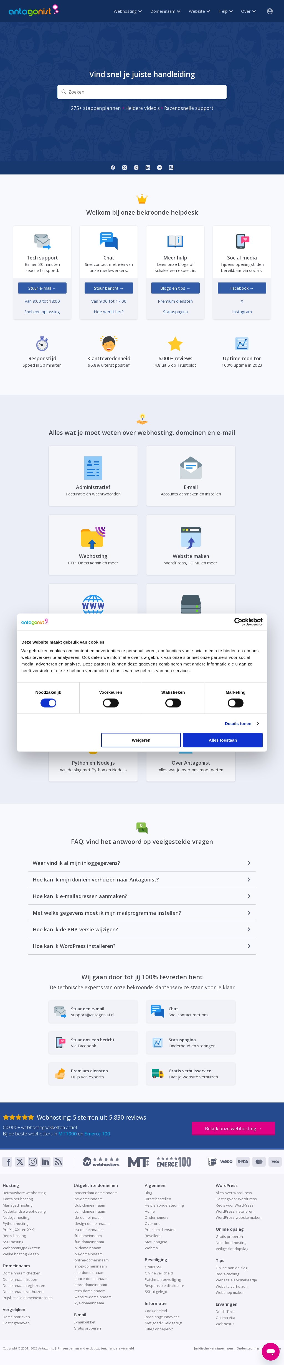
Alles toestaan (223, 740)
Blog (148, 1192)
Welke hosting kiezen (21, 1253)
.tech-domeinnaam (89, 1290)
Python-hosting (15, 1223)
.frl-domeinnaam (88, 1235)
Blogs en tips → (175, 288)
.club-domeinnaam (89, 1205)
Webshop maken (230, 1292)
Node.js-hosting (16, 1217)
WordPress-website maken (239, 1217)
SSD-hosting (13, 1241)
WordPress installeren (234, 1211)
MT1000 (67, 1133)
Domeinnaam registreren (24, 1285)
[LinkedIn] (148, 167)
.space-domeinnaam (91, 1278)
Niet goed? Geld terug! (163, 1322)
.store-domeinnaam (90, 1284)
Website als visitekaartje (236, 1279)
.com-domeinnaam (89, 1211)
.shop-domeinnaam (90, 1266)
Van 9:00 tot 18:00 (42, 301)
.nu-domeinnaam (88, 1253)
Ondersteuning (248, 1348)
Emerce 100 (97, 1133)
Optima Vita (225, 1317)
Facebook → (242, 288)
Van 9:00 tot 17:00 (108, 301)
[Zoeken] (142, 92)
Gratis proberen (87, 1328)
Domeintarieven (16, 1316)
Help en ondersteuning (164, 1205)
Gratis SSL (153, 1266)
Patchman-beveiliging (163, 1279)
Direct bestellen (158, 1198)
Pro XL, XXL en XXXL (19, 1229)
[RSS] (171, 167)
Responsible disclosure (164, 1285)
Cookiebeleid (156, 1310)
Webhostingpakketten (21, 1247)
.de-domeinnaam (88, 1217)
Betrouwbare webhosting (24, 1192)
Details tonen (238, 723)
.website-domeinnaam (92, 1296)
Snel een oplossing (42, 311)
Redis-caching (227, 1273)
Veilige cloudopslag (232, 1248)
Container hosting (18, 1198)
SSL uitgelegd (156, 1291)
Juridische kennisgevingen (213, 1348)
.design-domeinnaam (92, 1223)
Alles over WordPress (234, 1192)
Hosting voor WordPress (236, 1198)
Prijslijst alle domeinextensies (28, 1297)
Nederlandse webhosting (24, 1211)
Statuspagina (175, 311)
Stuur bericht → (109, 288)
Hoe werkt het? (109, 311)
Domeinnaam (165, 11)
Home (150, 1211)
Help (226, 11)
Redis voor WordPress (234, 1205)
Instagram (242, 311)
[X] (124, 167)
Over (248, 11)
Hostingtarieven (16, 1322)
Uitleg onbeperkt (159, 1329)
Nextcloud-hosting (231, 1242)
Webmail (152, 1247)
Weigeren (141, 740)
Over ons (152, 1223)
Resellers (153, 1235)
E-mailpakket (84, 1322)
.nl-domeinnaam (87, 1247)
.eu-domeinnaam (88, 1229)
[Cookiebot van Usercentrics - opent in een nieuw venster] (238, 622)
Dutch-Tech (225, 1311)
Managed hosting (17, 1205)
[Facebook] (113, 167)
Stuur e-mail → (42, 288)
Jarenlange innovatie (162, 1316)
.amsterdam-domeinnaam (96, 1192)
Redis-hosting (14, 1235)
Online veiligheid (159, 1273)
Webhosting (128, 11)
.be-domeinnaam (88, 1198)
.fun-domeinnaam (89, 1241)
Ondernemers (157, 1217)
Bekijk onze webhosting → (233, 1128)
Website (199, 11)
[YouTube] (159, 167)
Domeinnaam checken (21, 1273)
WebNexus (225, 1323)
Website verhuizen (232, 1286)
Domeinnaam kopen (20, 1279)
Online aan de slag (231, 1267)
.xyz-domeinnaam (89, 1302)
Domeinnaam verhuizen (23, 1291)
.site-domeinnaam (89, 1272)
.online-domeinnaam (91, 1260)
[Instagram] (136, 167)
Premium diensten (175, 301)
